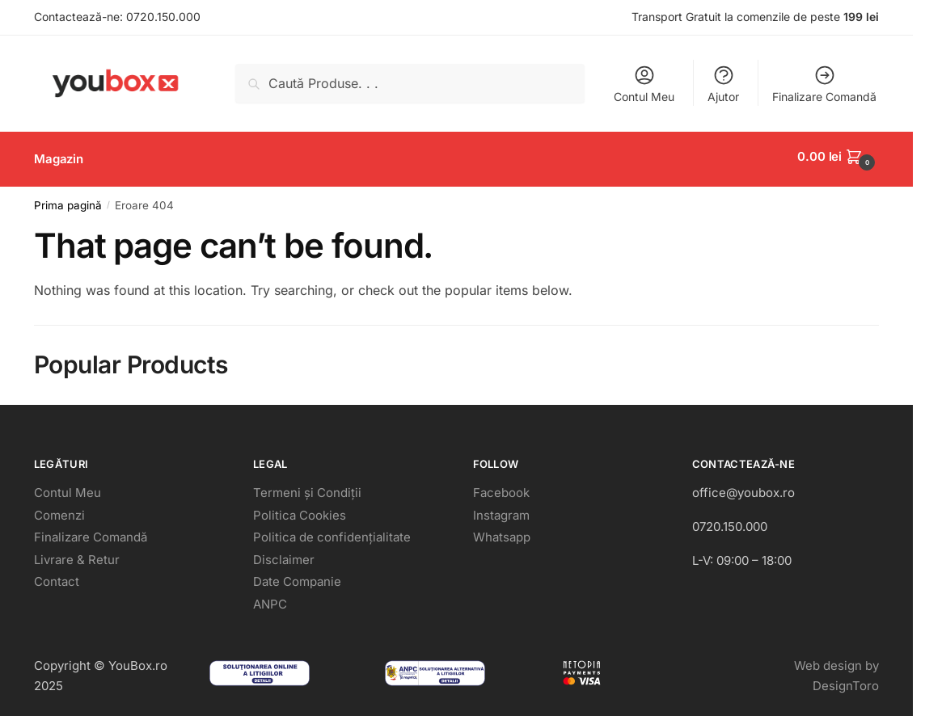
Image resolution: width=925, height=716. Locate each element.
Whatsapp (501, 531)
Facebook (501, 487)
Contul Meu (644, 83)
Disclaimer (284, 554)
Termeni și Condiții (307, 487)
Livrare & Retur (77, 554)
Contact (56, 575)
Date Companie (297, 575)
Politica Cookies (299, 509)
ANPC (270, 598)
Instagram (501, 509)
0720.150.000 (163, 16)
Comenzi (59, 509)
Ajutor (723, 83)
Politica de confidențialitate (332, 531)
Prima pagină (68, 199)
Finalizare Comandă (824, 83)
